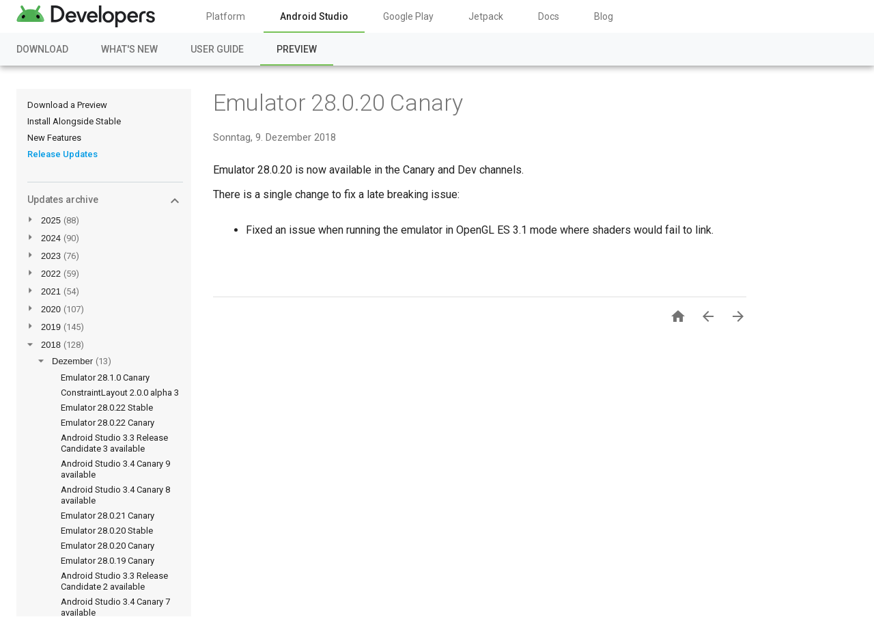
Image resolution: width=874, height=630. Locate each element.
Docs (548, 16)
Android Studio (314, 16)
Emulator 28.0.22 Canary (107, 422)
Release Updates (62, 154)
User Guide (217, 49)
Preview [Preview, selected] (297, 49)
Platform (225, 16)
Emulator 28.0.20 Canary (107, 545)
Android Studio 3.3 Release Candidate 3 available (114, 443)
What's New (129, 49)
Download (42, 49)
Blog (603, 16)
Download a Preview (67, 105)
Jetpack (485, 16)
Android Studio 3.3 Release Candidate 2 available (114, 581)
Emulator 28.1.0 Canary (105, 377)
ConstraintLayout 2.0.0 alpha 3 (120, 392)
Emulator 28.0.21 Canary (107, 515)
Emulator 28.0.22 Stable (107, 407)
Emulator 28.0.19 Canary (107, 561)
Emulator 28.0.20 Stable (107, 530)
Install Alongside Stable (74, 121)
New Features (54, 138)
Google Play (408, 16)
